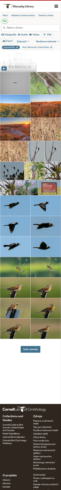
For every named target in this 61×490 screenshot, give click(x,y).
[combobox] (33, 27)
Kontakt (6, 487)
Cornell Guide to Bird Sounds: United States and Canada (13, 428)
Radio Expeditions (11, 434)
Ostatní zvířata (45, 15)
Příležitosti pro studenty (44, 469)
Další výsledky (30, 349)
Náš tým (6, 483)
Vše (5, 21)
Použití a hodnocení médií (45, 430)
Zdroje (37, 416)
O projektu (10, 475)
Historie (6, 480)
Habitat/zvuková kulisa (23, 15)
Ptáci (5, 15)
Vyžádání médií (40, 434)
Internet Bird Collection (14, 437)
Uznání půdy (39, 475)
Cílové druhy (39, 437)
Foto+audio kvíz (41, 441)
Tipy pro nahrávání (42, 427)
